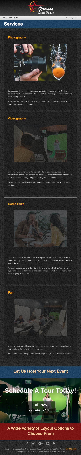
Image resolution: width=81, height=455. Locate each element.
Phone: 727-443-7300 (11, 18)
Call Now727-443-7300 (40, 408)
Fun (10, 293)
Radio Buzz (16, 204)
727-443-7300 (70, 449)
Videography (17, 118)
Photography (17, 37)
